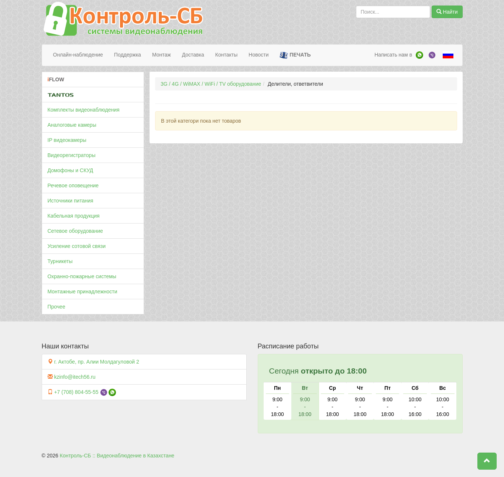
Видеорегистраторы (72, 155)
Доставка (193, 55)
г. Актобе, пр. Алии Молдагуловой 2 (96, 362)
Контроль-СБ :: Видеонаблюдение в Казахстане (117, 456)
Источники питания (70, 201)
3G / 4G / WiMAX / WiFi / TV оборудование (211, 84)
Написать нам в (393, 55)
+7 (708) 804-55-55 (76, 392)
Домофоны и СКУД (70, 170)
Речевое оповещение (73, 185)
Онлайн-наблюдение (78, 55)
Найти (447, 12)
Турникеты (60, 261)
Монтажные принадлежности (82, 291)
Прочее (56, 307)
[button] (487, 461)
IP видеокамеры (67, 140)
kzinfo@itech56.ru (74, 377)
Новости (258, 55)
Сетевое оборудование (75, 231)
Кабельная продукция (74, 216)
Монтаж (161, 55)
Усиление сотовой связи (77, 246)
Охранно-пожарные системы (82, 276)
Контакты (226, 55)
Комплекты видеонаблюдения (84, 110)
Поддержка (127, 55)
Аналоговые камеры (72, 125)
